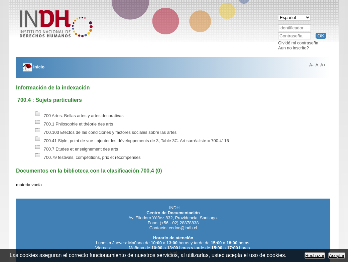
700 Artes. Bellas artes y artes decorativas (78, 115)
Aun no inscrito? (293, 47)
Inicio (33, 66)
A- (311, 64)
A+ (323, 64)
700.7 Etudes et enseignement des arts (75, 149)
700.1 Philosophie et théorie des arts (73, 123)
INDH (174, 207)
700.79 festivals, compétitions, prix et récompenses (87, 157)
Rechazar (314, 255)
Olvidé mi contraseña (298, 42)
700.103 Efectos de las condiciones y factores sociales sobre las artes (105, 132)
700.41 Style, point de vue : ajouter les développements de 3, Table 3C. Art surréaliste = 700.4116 (131, 140)
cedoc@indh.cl (183, 227)
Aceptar (336, 255)
